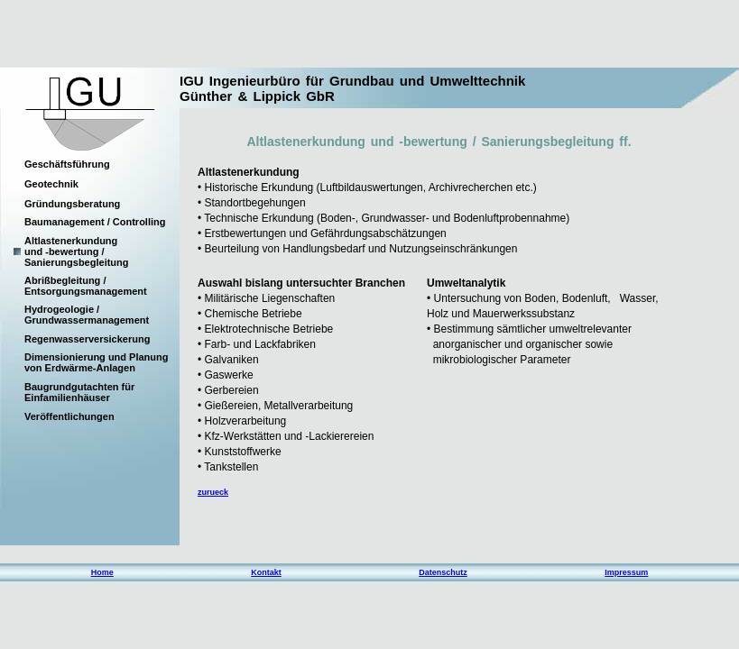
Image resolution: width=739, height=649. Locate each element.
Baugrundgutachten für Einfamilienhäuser (79, 392)
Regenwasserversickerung (87, 339)
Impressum (626, 572)
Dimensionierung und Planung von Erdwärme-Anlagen (96, 362)
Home (102, 572)
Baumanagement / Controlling (94, 221)
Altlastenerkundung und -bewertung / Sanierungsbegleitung (76, 251)
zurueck (213, 492)
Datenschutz (443, 572)
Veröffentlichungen (69, 416)
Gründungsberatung (72, 203)
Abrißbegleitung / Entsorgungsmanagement (85, 286)
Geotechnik (51, 183)
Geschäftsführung (67, 164)
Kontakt (266, 572)
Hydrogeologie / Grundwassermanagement (86, 314)
